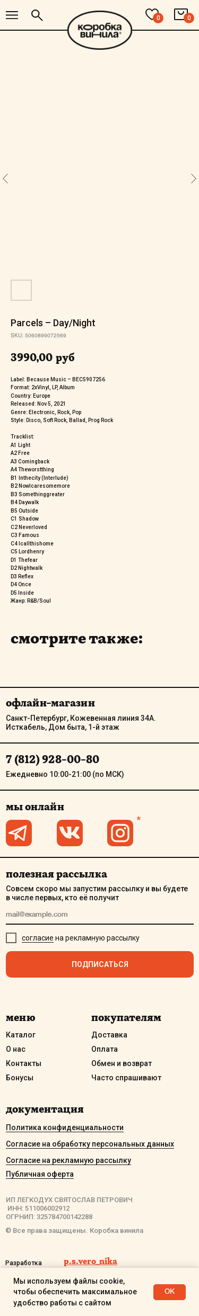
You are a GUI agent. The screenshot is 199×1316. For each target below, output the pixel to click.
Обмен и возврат (121, 1063)
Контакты (23, 1063)
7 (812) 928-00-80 (52, 759)
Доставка (109, 1035)
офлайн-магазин (50, 703)
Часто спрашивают (126, 1077)
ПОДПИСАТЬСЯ (100, 964)
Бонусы (19, 1077)
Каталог (21, 1035)
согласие (38, 938)
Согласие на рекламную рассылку (68, 1160)
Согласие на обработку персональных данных (90, 1144)
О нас (15, 1049)
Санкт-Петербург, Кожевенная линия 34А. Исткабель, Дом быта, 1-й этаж (81, 722)
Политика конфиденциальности (65, 1127)
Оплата (104, 1049)
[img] (12, 15)
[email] (100, 915)
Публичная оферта (40, 1174)
